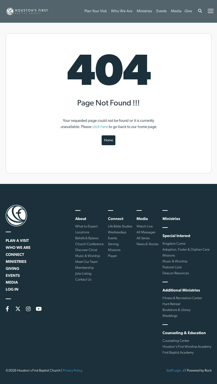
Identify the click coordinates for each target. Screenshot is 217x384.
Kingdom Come (173, 244)
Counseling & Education (184, 333)
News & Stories (147, 244)
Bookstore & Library (176, 310)
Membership (84, 268)
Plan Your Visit (95, 11)
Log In (12, 290)
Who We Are (121, 11)
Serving (113, 244)
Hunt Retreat (171, 304)
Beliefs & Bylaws (86, 238)
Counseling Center (175, 341)
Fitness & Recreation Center (182, 298)
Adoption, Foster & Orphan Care (186, 249)
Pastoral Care (172, 267)
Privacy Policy (72, 370)
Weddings (169, 316)
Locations (82, 232)
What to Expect (86, 226)
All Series (143, 238)
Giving (12, 269)
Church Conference (89, 244)
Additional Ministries (181, 290)
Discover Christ (86, 250)
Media (176, 11)
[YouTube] (38, 308)
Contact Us (83, 279)
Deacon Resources (175, 273)
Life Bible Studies (120, 226)
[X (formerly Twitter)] (18, 308)
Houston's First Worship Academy (186, 347)
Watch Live (145, 226)
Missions (114, 250)
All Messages (146, 232)
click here (100, 127)
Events (161, 11)
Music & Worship (87, 256)
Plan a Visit (17, 241)
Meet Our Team (86, 262)
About (80, 219)
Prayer (112, 256)
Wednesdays (117, 232)
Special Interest (176, 236)
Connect (15, 255)
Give (188, 11)
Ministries (144, 11)
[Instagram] (28, 308)
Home (108, 140)
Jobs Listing (83, 274)
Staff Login (173, 370)
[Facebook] (7, 308)
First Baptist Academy (178, 352)
